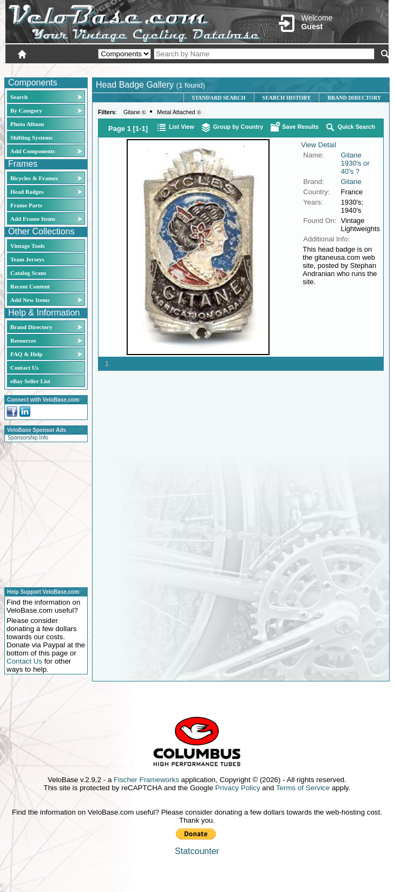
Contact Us (24, 367)
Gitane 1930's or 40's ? (355, 163)
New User (328, 68)
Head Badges (26, 191)
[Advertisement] (42, 513)
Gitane (131, 112)
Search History (286, 98)
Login (292, 68)
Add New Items (30, 300)
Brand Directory (31, 327)
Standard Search (219, 98)
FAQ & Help (26, 354)
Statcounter (197, 851)
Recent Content (30, 286)
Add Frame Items (32, 218)
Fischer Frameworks (146, 780)
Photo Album (27, 124)
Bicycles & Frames (35, 178)
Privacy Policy (237, 788)
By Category (26, 110)
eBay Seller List (30, 381)
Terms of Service (303, 788)
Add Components (32, 151)
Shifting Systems (31, 137)
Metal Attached (176, 112)
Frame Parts (26, 205)
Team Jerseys (27, 259)
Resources (23, 340)
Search (19, 97)
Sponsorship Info (28, 438)
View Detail (318, 145)
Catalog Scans (28, 273)
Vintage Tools (27, 245)
